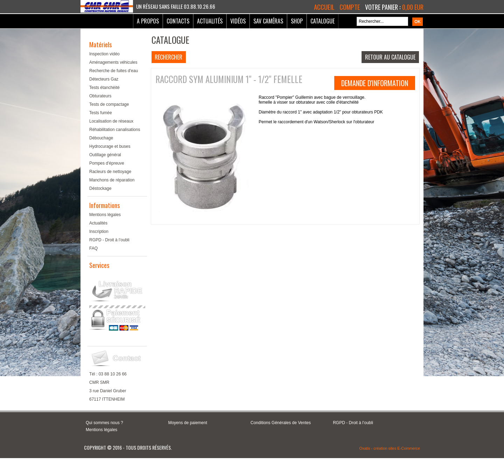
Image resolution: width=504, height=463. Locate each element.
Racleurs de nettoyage (110, 171)
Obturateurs (100, 96)
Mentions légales (105, 214)
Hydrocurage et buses (109, 146)
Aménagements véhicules (113, 62)
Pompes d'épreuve (106, 163)
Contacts (178, 21)
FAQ (93, 248)
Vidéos (238, 21)
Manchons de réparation (111, 180)
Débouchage (101, 138)
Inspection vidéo (104, 53)
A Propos (148, 21)
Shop (297, 21)
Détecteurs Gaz (103, 79)
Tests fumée (100, 112)
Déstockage (100, 188)
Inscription (98, 231)
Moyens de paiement (187, 422)
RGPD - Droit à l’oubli (109, 239)
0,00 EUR (413, 7)
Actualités (210, 21)
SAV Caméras (268, 21)
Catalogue (322, 21)
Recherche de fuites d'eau (113, 70)
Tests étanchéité (104, 87)
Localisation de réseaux (111, 121)
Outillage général (105, 154)
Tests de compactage (109, 104)
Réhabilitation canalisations (114, 129)
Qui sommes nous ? (104, 422)
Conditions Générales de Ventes (281, 422)
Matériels (100, 44)
